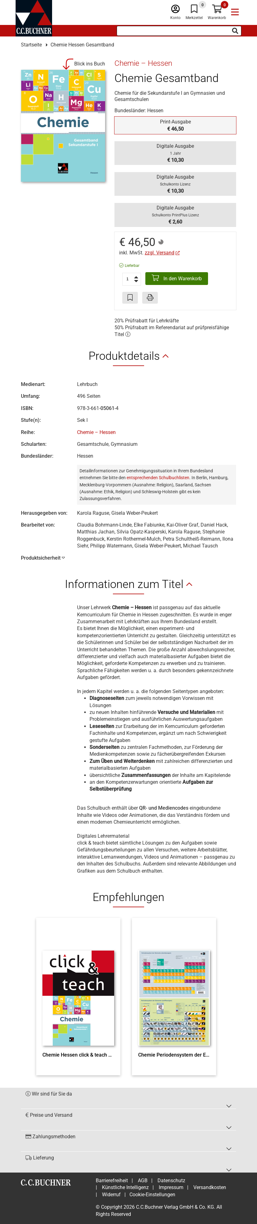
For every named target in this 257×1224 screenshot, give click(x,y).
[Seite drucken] (150, 298)
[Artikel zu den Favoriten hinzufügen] (130, 298)
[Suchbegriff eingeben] (179, 31)
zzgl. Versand (159, 253)
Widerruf (111, 1194)
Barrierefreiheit (112, 1180)
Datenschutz (171, 1180)
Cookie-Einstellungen (152, 1194)
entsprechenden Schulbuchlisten (158, 477)
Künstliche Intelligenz (125, 1187)
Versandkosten (209, 1187)
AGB (143, 1180)
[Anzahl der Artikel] (131, 279)
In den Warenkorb (177, 278)
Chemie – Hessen (96, 432)
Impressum (171, 1187)
